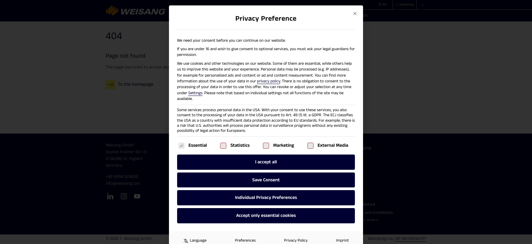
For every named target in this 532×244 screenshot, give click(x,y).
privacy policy (268, 81)
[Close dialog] (354, 13)
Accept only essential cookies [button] (266, 215)
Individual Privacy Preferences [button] (266, 197)
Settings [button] (195, 93)
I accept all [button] (266, 162)
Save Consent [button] (266, 180)
